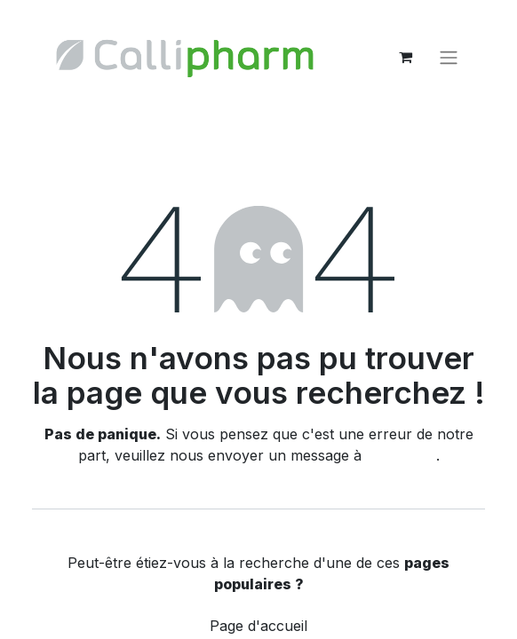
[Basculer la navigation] (448, 56)
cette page (401, 455)
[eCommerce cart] (405, 57)
